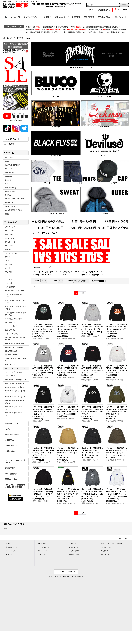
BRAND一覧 (42, 543)
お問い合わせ (10, 451)
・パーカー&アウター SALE (91, 272)
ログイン (91, 10)
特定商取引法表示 (12, 435)
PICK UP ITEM (42, 551)
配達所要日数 (10, 468)
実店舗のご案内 (11, 479)
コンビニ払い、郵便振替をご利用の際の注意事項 (15, 486)
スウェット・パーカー (55, 213)
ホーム (8, 543)
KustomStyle (55, 127)
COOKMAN (104, 127)
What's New (41, 554)
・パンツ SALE (64, 275)
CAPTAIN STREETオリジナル (80, 67)
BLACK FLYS (55, 156)
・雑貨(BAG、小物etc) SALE (91, 275)
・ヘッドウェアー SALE (42, 275)
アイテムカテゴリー (44, 547)
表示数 (37, 281)
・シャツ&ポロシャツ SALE (68, 272)
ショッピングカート (12, 551)
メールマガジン (11, 446)
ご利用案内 (9, 440)
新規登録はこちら (104, 10)
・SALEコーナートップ (42, 267)
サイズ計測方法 (11, 474)
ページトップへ (123, 538)
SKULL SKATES (104, 96)
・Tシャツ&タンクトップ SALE (45, 272)
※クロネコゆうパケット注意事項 (15, 461)
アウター (104, 213)
